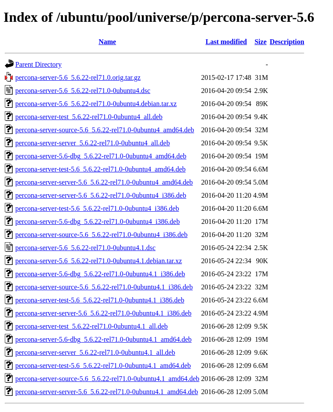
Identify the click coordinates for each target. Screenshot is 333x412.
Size (260, 41)
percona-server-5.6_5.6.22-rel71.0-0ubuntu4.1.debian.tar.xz (98, 260)
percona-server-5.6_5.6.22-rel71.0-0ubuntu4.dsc (82, 90)
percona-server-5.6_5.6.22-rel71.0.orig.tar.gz (78, 77)
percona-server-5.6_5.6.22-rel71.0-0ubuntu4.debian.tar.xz (96, 103)
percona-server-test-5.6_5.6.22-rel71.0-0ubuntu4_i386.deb (97, 208)
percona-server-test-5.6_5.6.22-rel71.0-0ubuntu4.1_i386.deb (99, 300)
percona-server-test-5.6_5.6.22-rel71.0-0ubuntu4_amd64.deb (100, 169)
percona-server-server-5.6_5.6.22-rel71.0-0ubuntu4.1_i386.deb (103, 313)
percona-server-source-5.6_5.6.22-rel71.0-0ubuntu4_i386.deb (101, 234)
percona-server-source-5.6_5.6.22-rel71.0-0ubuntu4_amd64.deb (104, 130)
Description (287, 41)
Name (107, 41)
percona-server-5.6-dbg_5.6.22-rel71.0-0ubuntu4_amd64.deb (100, 156)
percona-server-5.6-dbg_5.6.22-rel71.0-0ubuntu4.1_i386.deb (100, 274)
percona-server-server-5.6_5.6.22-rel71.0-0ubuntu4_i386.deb (100, 195)
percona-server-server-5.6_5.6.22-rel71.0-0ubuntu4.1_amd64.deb (106, 391)
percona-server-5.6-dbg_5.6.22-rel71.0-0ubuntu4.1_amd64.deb (103, 339)
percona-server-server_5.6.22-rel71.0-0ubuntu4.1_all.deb (95, 352)
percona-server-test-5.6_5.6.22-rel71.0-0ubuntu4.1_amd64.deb (103, 365)
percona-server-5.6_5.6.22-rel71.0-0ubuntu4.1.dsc (85, 247)
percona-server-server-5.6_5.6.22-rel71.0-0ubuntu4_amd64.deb (104, 182)
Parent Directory (38, 64)
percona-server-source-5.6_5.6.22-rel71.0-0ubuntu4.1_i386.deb (104, 287)
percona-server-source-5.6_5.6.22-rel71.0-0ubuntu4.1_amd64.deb (107, 378)
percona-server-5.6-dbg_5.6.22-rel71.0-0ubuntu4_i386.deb (97, 221)
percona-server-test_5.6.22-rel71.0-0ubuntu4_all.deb (88, 116)
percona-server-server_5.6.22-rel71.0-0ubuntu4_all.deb (92, 143)
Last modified (226, 41)
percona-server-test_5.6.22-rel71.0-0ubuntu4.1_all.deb (91, 326)
